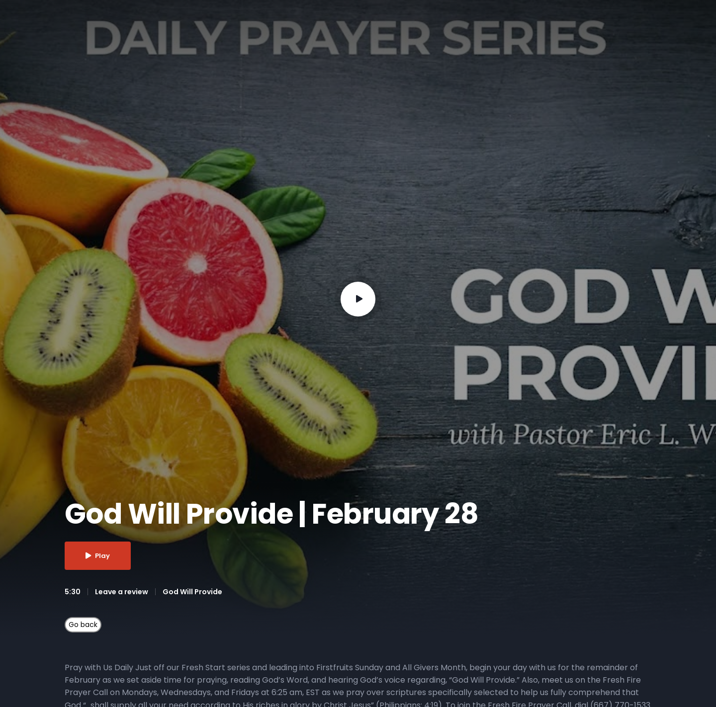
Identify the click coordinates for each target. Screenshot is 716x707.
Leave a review (121, 591)
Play (98, 555)
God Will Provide (192, 592)
